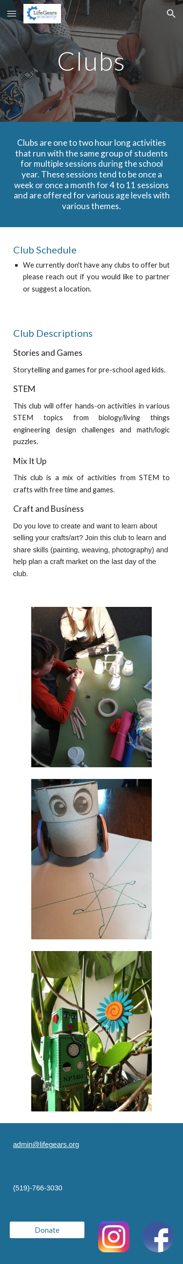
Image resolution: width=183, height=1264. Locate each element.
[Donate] (47, 1230)
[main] (91, 61)
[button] (11, 13)
